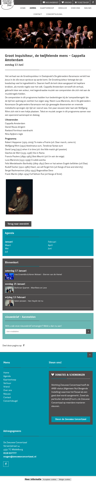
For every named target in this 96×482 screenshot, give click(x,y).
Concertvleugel (54, 14)
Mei (6, 248)
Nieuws (87, 8)
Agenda (33, 8)
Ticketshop (83, 2)
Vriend (68, 2)
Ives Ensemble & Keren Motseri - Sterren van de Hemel (38, 274)
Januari (9, 242)
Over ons (75, 8)
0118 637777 (9, 453)
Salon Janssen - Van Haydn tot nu (28, 301)
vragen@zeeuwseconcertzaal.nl (19, 456)
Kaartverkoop (47, 8)
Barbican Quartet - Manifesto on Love (30, 288)
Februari (52, 241)
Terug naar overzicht (18, 224)
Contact (38, 14)
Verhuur (62, 8)
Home (23, 8)
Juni (50, 248)
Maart (8, 245)
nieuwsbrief (52, 2)
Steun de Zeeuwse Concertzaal (70, 419)
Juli (6, 251)
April (50, 245)
